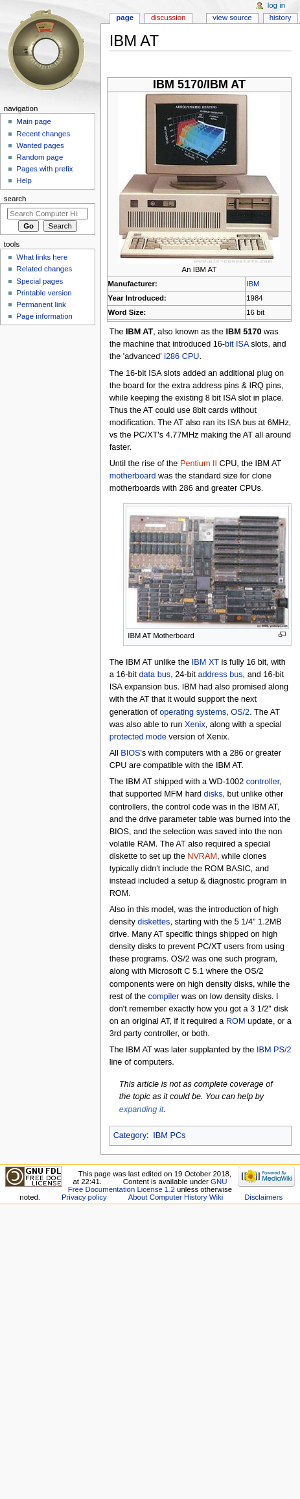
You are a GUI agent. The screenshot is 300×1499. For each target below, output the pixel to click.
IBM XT (205, 662)
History (281, 17)
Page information (44, 316)
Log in (276, 5)
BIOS (130, 753)
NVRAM (202, 856)
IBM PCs (169, 1135)
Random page (39, 157)
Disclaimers (263, 1197)
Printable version (43, 293)
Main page (33, 121)
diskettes (153, 921)
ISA (242, 344)
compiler (163, 996)
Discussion (168, 17)
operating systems (192, 712)
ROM (236, 1021)
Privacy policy (84, 1197)
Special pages (39, 281)
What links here (41, 257)
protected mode (138, 736)
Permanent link (40, 304)
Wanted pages (39, 145)
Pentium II (198, 463)
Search (15, 199)
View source (232, 17)
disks (213, 794)
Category (129, 1135)
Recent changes (43, 134)
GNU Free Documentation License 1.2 (147, 1185)
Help (24, 180)
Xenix (195, 724)
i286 (171, 356)
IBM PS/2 (274, 1049)
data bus (154, 674)
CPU (191, 356)
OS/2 (240, 712)
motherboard (133, 475)
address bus (220, 674)
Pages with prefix (44, 169)
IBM (252, 284)
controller (262, 781)
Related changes (44, 269)
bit (229, 344)
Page (124, 17)
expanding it (141, 1109)
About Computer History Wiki (176, 1197)
